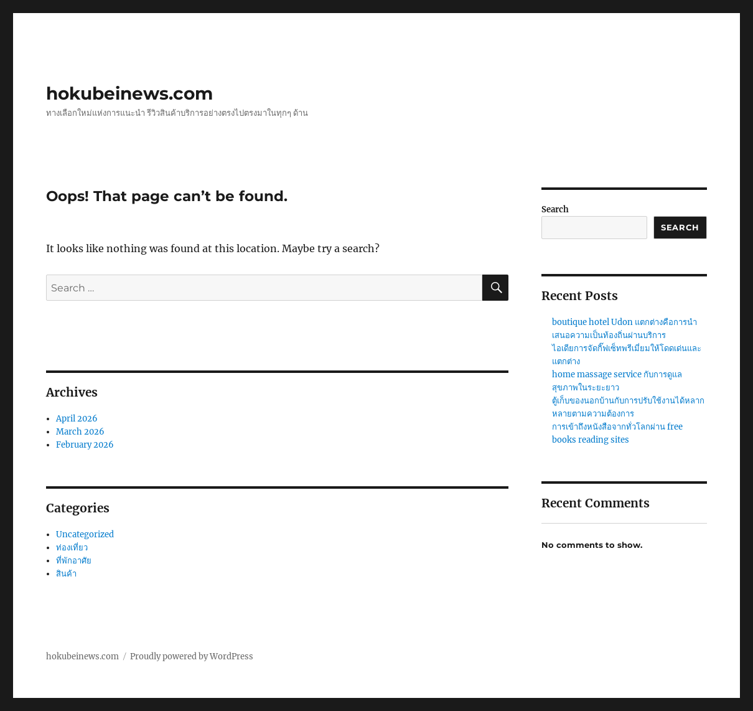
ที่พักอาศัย (73, 560)
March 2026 (80, 431)
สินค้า (66, 573)
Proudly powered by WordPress (191, 656)
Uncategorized (85, 534)
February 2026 (85, 445)
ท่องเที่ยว (72, 547)
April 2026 (77, 418)
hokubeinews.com (129, 93)
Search (555, 209)
